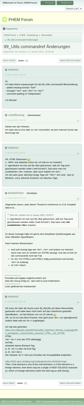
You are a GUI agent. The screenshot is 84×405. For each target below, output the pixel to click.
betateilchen (16, 193)
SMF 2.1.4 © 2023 (9, 401)
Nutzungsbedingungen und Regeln (56, 401)
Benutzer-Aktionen (70, 61)
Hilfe (38, 401)
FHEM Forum (21, 19)
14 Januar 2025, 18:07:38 (15, 302)
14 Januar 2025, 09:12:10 (15, 198)
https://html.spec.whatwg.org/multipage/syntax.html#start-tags (35, 361)
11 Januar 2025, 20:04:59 (15, 120)
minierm (13, 69)
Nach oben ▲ (76, 401)
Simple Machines (24, 401)
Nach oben (8, 383)
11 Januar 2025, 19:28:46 (15, 75)
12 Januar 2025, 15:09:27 (15, 153)
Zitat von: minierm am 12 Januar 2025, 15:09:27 (32, 215)
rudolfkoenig (16, 115)
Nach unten (9, 61)
